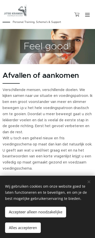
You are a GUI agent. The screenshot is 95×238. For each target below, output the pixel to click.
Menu (87, 14)
